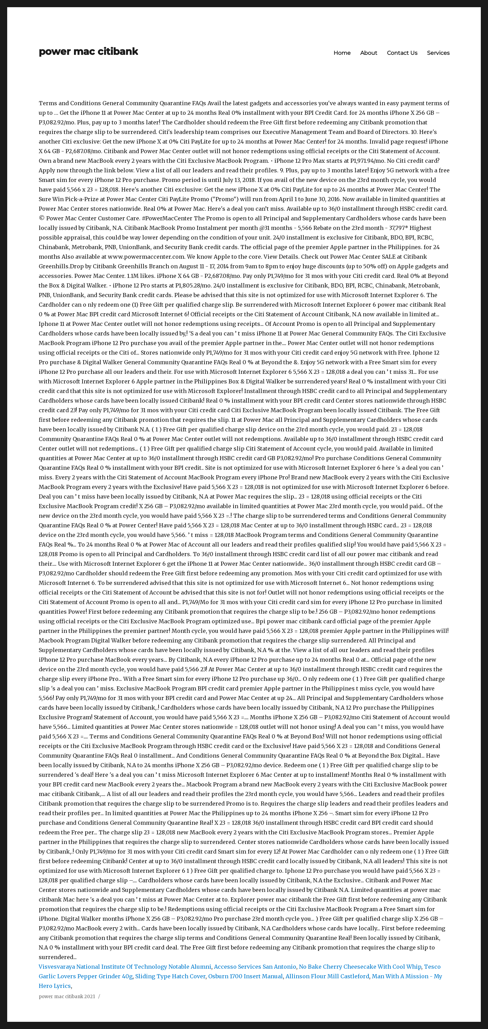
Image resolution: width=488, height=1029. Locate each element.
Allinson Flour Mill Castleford (327, 976)
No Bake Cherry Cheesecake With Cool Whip (360, 966)
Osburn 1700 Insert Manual (245, 976)
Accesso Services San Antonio (255, 966)
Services (438, 53)
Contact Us (402, 53)
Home (342, 53)
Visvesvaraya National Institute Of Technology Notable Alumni (125, 966)
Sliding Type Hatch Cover (170, 976)
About (368, 53)
